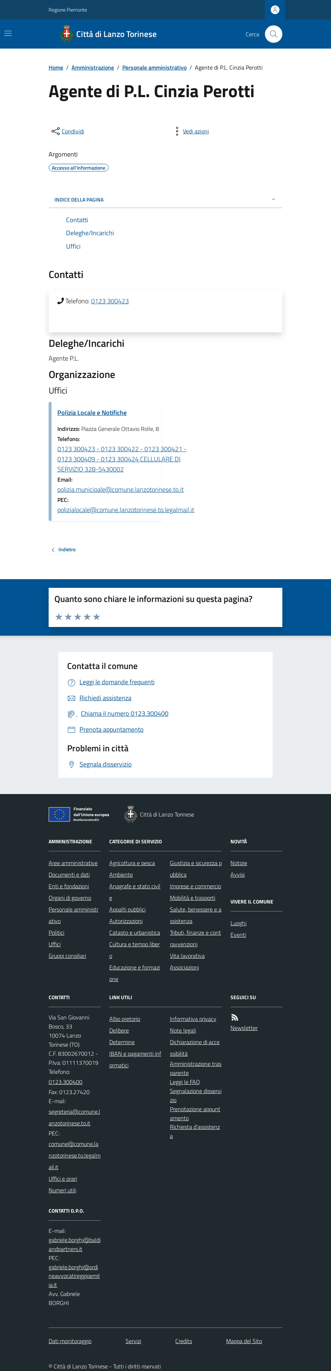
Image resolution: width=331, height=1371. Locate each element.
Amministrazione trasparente (195, 1068)
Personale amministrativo (154, 67)
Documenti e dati (69, 874)
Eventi (238, 934)
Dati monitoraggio (70, 1341)
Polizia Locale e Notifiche (92, 412)
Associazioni (184, 967)
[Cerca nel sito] (270, 34)
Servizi (133, 1341)
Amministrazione (92, 67)
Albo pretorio (124, 1018)
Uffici (55, 944)
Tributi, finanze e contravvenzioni (195, 938)
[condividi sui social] (67, 131)
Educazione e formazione (134, 973)
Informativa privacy (193, 1018)
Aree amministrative (73, 863)
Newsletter (244, 1027)
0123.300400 (65, 1081)
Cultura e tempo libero (134, 950)
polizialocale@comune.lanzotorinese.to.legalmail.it (125, 510)
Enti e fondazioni (69, 886)
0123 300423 (110, 301)
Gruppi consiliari (67, 955)
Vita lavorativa (187, 955)
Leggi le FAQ (185, 1081)
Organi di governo (70, 897)
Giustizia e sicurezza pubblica (196, 869)
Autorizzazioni (126, 921)
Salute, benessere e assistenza (195, 915)
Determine (122, 1042)
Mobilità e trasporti (192, 897)
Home (56, 67)
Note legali (183, 1030)
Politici (56, 932)
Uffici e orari (63, 1178)
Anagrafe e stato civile (134, 892)
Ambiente (121, 874)
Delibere (119, 1030)
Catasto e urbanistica (134, 932)
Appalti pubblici (127, 909)
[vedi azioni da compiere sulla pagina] (190, 131)
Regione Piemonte (68, 9)
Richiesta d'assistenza (195, 1131)
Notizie (238, 863)
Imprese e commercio (195, 886)
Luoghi (238, 923)
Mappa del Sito (244, 1341)
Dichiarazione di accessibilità (195, 1048)
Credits (183, 1341)
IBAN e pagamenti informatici (135, 1059)
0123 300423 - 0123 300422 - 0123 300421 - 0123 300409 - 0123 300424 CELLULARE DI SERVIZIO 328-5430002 (122, 459)
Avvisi (237, 874)
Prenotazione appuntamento (195, 1113)
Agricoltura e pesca (132, 863)
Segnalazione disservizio (195, 1095)
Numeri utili (62, 1190)
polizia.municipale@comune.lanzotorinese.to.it (120, 489)
